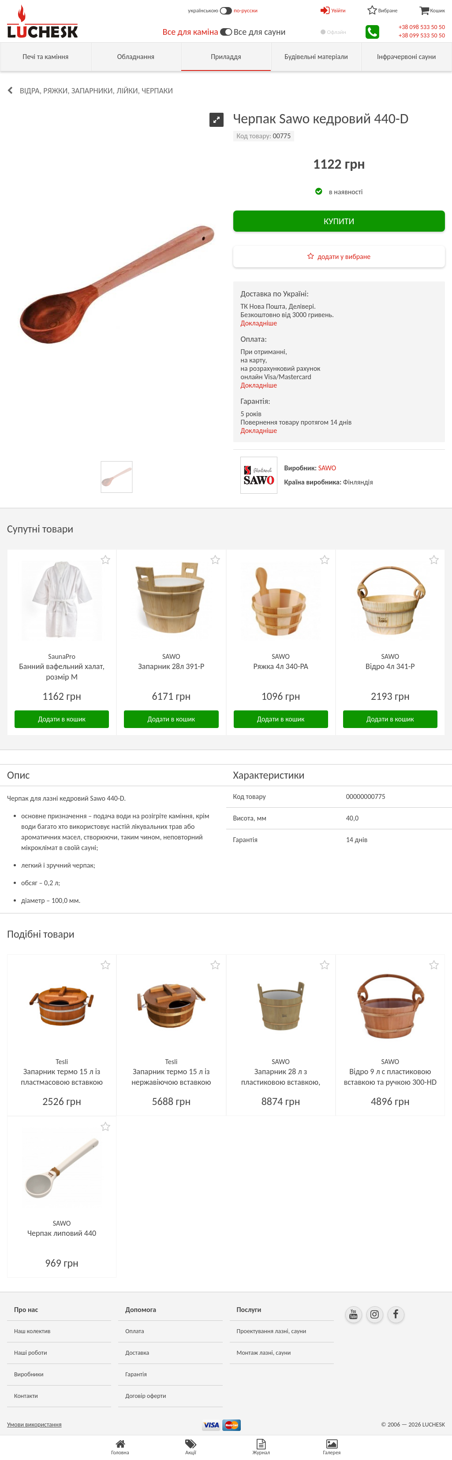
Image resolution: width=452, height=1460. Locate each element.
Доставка (137, 1353)
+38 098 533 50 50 (422, 27)
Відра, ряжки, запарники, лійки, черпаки (96, 91)
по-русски (246, 10)
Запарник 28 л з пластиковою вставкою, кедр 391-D (281, 1082)
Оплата (134, 1331)
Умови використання (34, 1424)
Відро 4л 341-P (390, 666)
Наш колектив (32, 1331)
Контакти (26, 1396)
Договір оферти (145, 1396)
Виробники (29, 1374)
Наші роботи (30, 1353)
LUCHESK (433, 1424)
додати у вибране (344, 256)
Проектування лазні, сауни (271, 1331)
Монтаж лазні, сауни (264, 1353)
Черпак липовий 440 (61, 1233)
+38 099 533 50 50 (422, 35)
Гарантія (136, 1374)
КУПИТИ (339, 221)
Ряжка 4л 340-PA (280, 666)
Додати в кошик (62, 719)
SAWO (327, 468)
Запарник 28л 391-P (171, 666)
